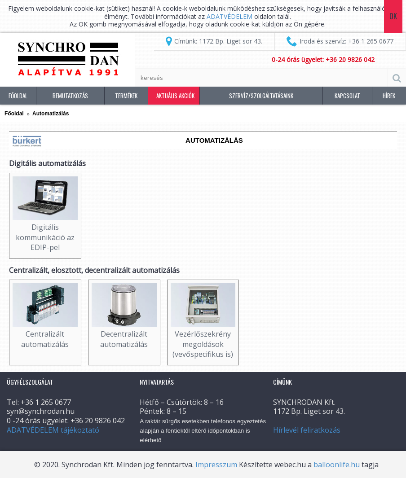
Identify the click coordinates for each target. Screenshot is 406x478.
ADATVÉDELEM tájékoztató (53, 430)
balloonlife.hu (336, 464)
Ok (393, 16)
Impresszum (216, 464)
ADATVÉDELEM (230, 16)
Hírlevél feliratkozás (306, 430)
